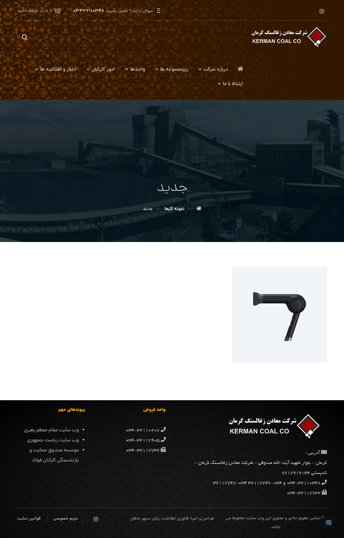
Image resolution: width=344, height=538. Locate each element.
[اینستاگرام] (322, 11)
